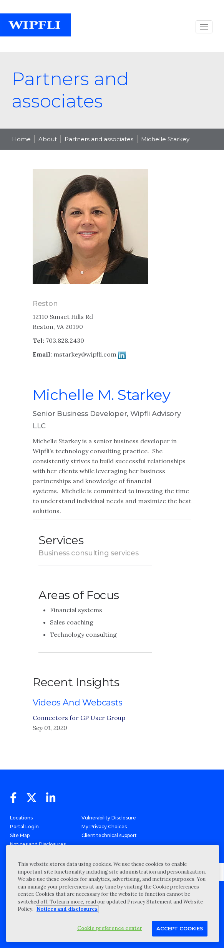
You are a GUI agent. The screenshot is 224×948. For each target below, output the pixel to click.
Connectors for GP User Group (79, 718)
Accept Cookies (179, 928)
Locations (21, 818)
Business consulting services (88, 553)
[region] (112, 893)
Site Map (20, 835)
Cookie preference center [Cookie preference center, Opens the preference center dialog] (109, 928)
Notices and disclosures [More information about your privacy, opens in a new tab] (67, 909)
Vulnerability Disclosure (108, 818)
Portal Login (24, 826)
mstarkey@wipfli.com (84, 354)
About (47, 139)
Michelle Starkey (165, 139)
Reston (45, 303)
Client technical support (109, 835)
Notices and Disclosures (38, 844)
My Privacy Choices (104, 826)
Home (21, 139)
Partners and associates (99, 139)
